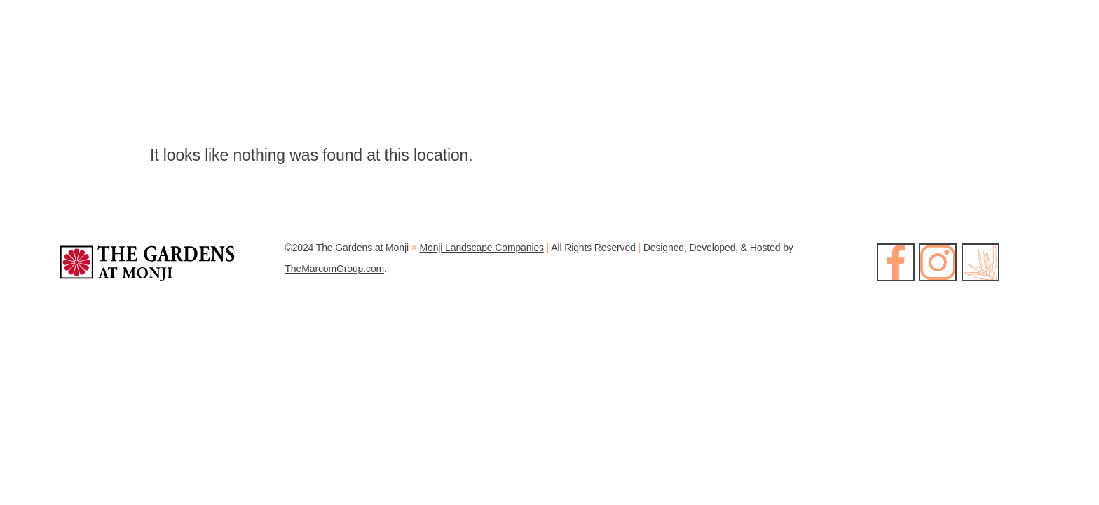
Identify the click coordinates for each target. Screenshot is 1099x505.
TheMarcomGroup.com (334, 268)
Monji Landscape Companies (482, 247)
